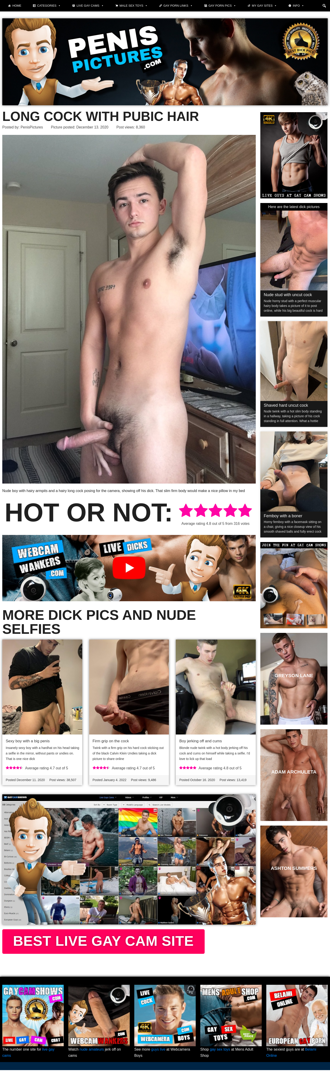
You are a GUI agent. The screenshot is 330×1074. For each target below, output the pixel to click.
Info (298, 5)
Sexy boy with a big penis (28, 741)
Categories (49, 5)
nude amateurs (92, 1053)
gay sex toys (220, 1053)
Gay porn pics (222, 5)
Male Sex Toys (134, 5)
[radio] (186, 511)
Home (16, 5)
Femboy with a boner (283, 516)
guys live (158, 1053)
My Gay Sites (264, 5)
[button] (324, 5)
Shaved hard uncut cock (286, 405)
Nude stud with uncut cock (288, 294)
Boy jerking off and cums (200, 741)
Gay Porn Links (178, 5)
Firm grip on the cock (111, 741)
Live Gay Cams (90, 5)
